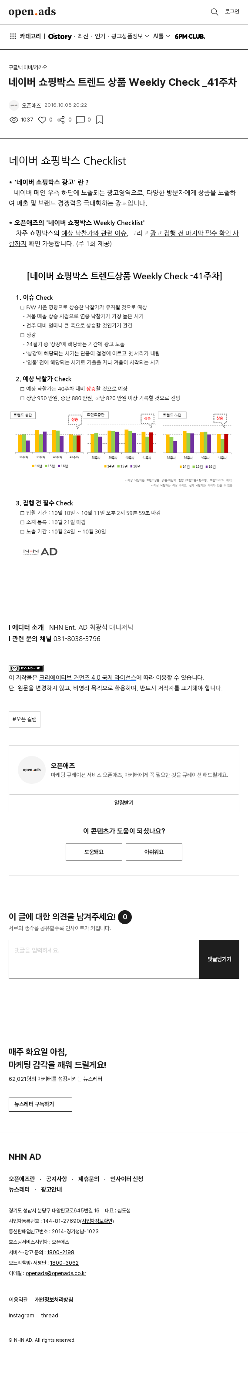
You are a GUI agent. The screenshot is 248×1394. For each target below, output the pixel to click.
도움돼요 (94, 852)
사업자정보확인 (97, 1221)
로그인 (232, 11)
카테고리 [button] (25, 36)
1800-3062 (64, 1263)
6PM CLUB (190, 36)
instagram (21, 1315)
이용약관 (18, 1299)
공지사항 (56, 1178)
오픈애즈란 (22, 1178)
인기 (100, 36)
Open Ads (32, 12)
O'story (60, 36)
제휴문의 (88, 1178)
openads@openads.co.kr (56, 1273)
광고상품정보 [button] (127, 36)
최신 (83, 36)
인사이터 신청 (127, 1178)
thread (49, 1315)
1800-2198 (60, 1252)
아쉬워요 (154, 852)
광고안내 (51, 1189)
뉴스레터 (19, 1189)
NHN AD (25, 1156)
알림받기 (124, 803)
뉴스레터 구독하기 (40, 1104)
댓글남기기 (219, 959)
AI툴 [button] (158, 36)
